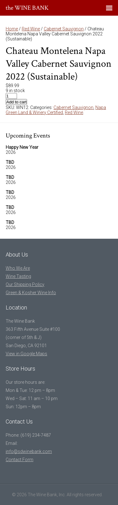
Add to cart (16, 102)
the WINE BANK (27, 8)
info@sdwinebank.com (29, 451)
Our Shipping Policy (25, 284)
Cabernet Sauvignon (64, 28)
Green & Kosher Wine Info (31, 292)
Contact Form (19, 459)
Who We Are (18, 268)
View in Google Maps (26, 353)
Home (12, 28)
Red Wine (31, 28)
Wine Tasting (18, 276)
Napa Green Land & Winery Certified (56, 110)
